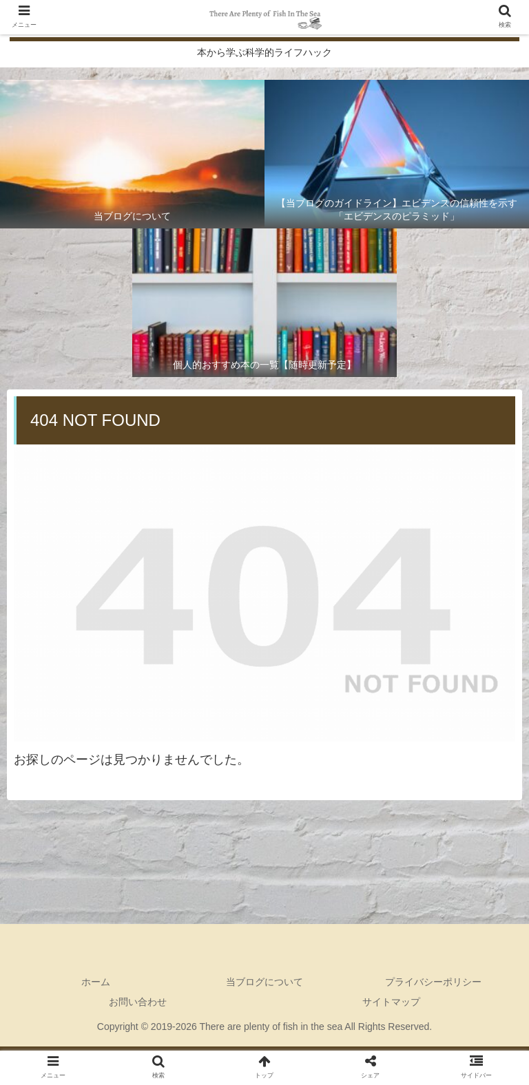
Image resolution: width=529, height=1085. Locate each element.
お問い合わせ (138, 1001)
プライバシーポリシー (433, 981)
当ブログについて (264, 981)
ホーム (95, 981)
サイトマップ (391, 1001)
